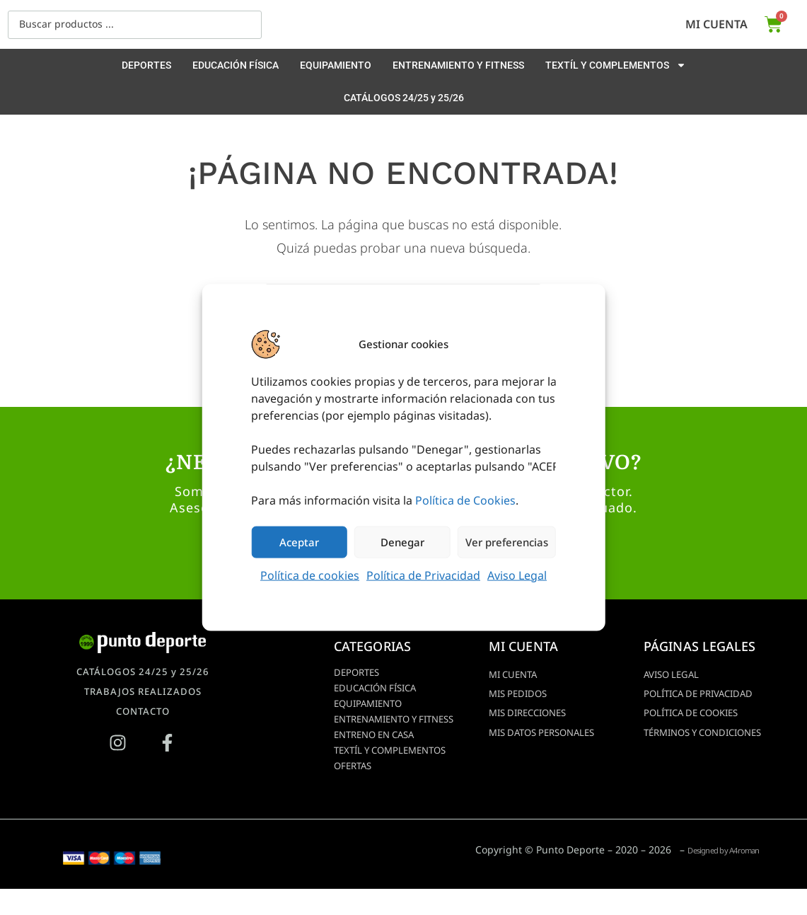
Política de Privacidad (423, 574)
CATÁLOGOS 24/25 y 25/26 (404, 97)
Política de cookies (309, 574)
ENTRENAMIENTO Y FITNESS (458, 65)
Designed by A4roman (707, 875)
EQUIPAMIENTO (335, 65)
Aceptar (299, 542)
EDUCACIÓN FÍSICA (235, 65)
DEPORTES (146, 65)
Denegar (402, 542)
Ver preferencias (506, 542)
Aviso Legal (517, 574)
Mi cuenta (716, 24)
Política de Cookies (465, 499)
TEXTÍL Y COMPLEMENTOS (615, 65)
